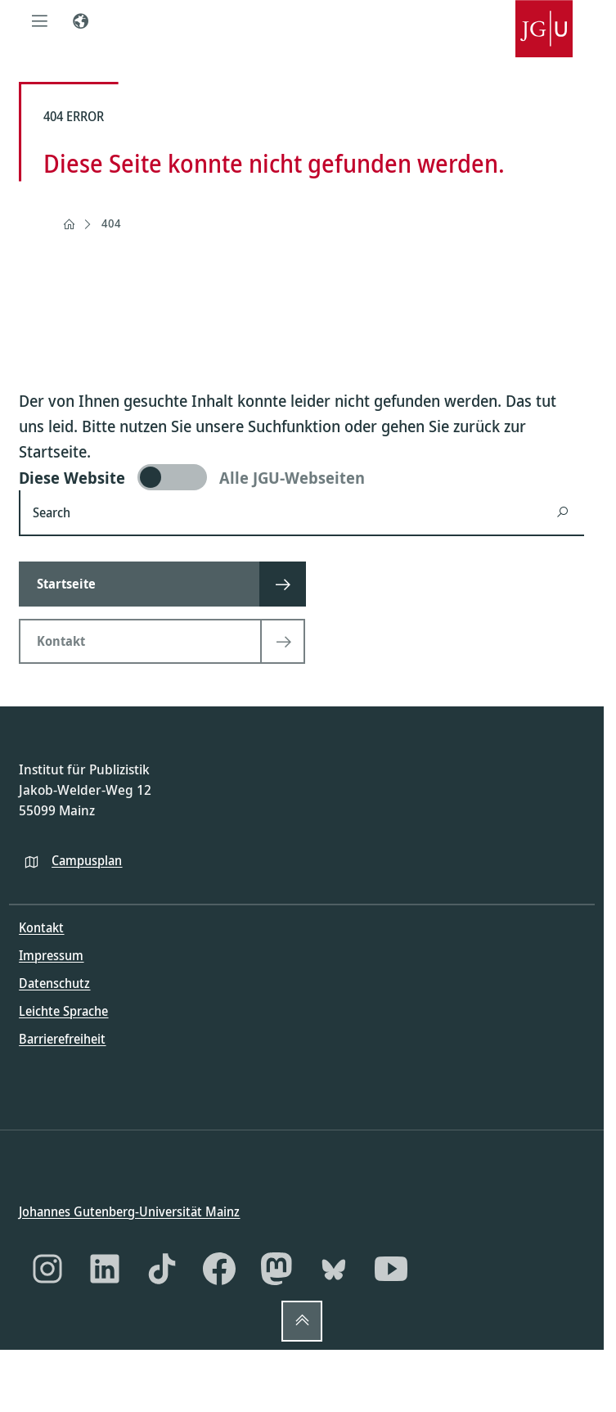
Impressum (51, 955)
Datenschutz (54, 983)
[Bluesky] (333, 1268)
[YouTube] (391, 1268)
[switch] (301, 477)
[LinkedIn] (104, 1268)
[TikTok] (162, 1268)
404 (111, 223)
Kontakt (41, 927)
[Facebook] (219, 1268)
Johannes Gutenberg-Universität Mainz (129, 1211)
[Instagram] (47, 1268)
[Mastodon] (276, 1268)
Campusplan (87, 859)
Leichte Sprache (63, 1011)
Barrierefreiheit (62, 1039)
